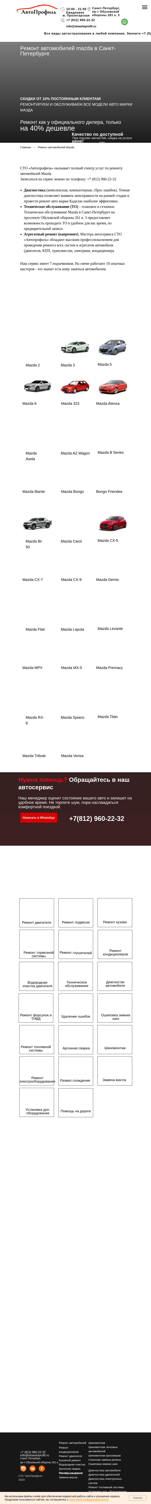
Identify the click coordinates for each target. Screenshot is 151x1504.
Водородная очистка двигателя (37, 984)
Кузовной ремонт (70, 1460)
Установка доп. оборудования (38, 1111)
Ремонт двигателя (36, 922)
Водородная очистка (72, 1464)
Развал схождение (75, 1080)
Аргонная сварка (76, 1048)
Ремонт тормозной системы (39, 954)
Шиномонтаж (115, 1048)
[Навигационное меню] (144, 7)
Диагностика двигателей (104, 1474)
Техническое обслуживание (76, 984)
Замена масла (114, 1080)
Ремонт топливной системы (36, 1048)
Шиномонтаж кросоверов (104, 1455)
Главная (25, 147)
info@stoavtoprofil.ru (81, 26)
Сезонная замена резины (104, 1459)
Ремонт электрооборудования (37, 1079)
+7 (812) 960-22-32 (80, 20)
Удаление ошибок (75, 1016)
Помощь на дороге (76, 1111)
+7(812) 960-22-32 (96, 818)
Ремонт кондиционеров (115, 952)
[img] (124, 22)
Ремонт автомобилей (72, 1442)
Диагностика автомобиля (104, 1470)
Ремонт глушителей (76, 952)
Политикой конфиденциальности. (89, 1499)
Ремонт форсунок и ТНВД (36, 1017)
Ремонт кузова (115, 922)
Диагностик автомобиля (115, 983)
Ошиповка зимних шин (115, 1017)
